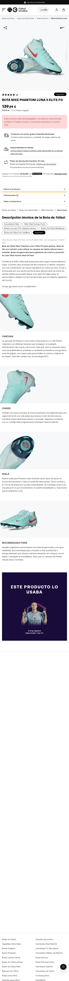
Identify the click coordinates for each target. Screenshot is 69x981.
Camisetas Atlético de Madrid (49, 953)
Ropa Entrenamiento (45, 962)
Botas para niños (9, 975)
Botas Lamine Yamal (11, 957)
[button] (34, 150)
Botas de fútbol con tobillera (17, 232)
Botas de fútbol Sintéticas (52, 228)
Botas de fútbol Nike (25, 18)
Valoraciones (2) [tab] (11, 195)
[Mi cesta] (63, 10)
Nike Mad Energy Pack (34, 224)
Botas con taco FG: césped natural (20, 228)
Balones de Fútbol (10, 971)
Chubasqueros (42, 975)
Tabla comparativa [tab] (12, 201)
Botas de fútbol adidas (12, 962)
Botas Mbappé (9, 953)
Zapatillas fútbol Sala (11, 944)
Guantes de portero (44, 939)
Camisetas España (44, 966)
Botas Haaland (8, 948)
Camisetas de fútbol (45, 971)
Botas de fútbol (8, 18)
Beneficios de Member (34, 2)
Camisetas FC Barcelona (47, 948)
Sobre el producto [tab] (12, 189)
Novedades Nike (11, 224)
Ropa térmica (42, 957)
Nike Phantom (42, 18)
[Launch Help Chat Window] (63, 967)
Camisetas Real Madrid (46, 944)
